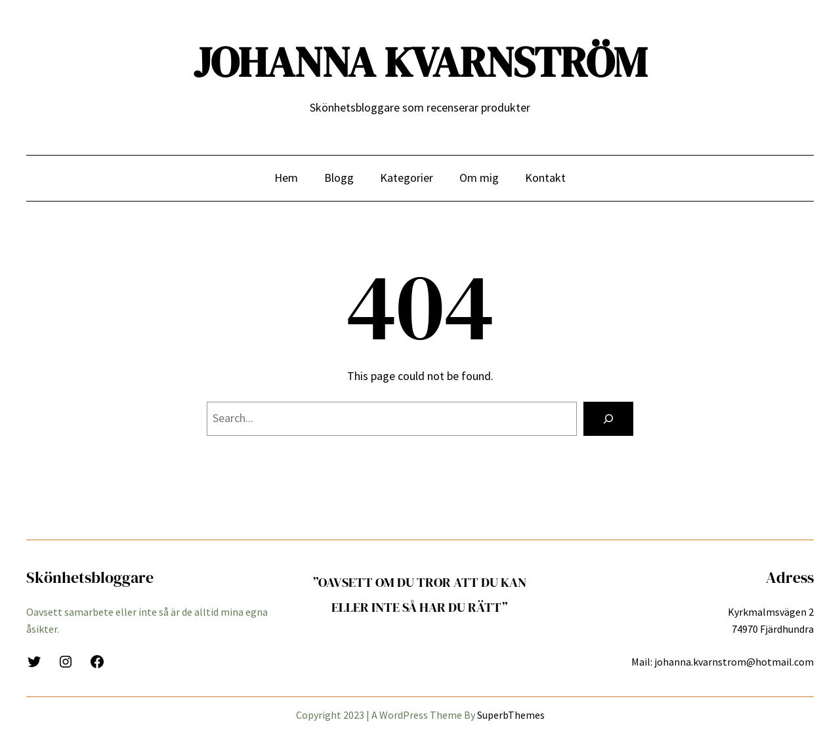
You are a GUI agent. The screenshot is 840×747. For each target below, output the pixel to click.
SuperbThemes (511, 714)
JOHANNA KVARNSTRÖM (420, 62)
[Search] (608, 419)
